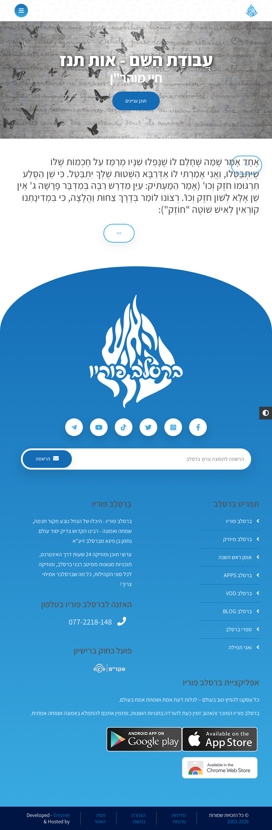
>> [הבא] (119, 233)
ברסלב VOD (242, 593)
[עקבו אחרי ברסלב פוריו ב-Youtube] (99, 427)
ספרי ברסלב (242, 629)
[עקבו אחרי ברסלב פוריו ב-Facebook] (198, 427)
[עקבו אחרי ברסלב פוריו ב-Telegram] (74, 427)
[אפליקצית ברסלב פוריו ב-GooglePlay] (144, 739)
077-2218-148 (90, 622)
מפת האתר (100, 818)
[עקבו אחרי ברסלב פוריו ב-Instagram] (173, 427)
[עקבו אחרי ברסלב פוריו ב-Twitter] (148, 427)
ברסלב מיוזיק (241, 539)
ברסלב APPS (241, 575)
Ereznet (61, 815)
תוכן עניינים (136, 101)
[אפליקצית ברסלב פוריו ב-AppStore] (219, 739)
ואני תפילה (243, 647)
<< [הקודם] (246, 165)
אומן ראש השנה (239, 557)
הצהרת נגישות (138, 818)
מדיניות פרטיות (178, 818)
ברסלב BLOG (241, 611)
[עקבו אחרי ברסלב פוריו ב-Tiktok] (123, 427)
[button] (265, 413)
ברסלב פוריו (242, 521)
